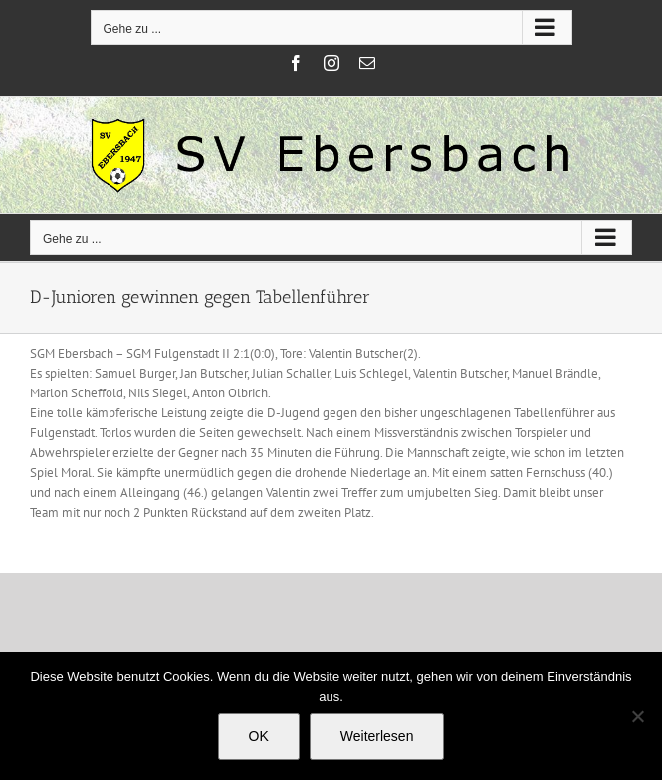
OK (259, 736)
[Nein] (637, 716)
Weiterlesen (377, 736)
